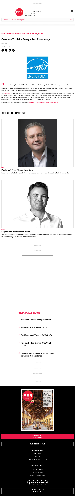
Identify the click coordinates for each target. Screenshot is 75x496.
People (3, 167)
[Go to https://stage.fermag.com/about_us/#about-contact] (42, 482)
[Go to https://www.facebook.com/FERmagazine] (29, 482)
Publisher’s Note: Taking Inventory (17, 170)
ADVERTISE (37, 457)
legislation (7, 93)
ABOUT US (37, 453)
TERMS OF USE (37, 472)
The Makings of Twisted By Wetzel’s (36, 335)
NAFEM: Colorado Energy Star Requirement (43, 102)
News (40, 34)
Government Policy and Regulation (19, 34)
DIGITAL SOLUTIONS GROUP (37, 460)
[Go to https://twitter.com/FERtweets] (37, 482)
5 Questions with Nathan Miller (15, 232)
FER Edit (4, 43)
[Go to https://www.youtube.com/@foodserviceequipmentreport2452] (46, 482)
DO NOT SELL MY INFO (37, 475)
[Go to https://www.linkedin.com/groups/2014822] (33, 482)
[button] (37, 436)
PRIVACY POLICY (37, 469)
